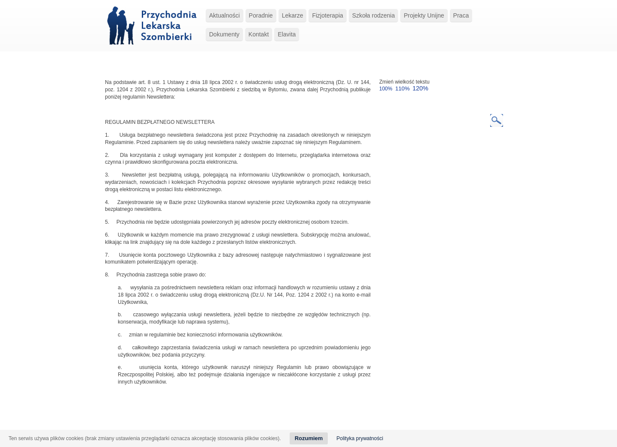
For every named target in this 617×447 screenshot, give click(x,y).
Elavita (287, 34)
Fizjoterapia (327, 15)
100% (385, 89)
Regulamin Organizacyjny (253, 423)
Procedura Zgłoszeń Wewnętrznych (180, 423)
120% (420, 88)
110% (402, 88)
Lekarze (292, 15)
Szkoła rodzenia (373, 15)
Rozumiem (309, 438)
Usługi (225, 416)
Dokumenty (224, 34)
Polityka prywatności (359, 438)
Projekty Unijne (424, 15)
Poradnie (261, 15)
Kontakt (259, 34)
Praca (461, 15)
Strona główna (133, 416)
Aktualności (224, 15)
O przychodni (168, 416)
